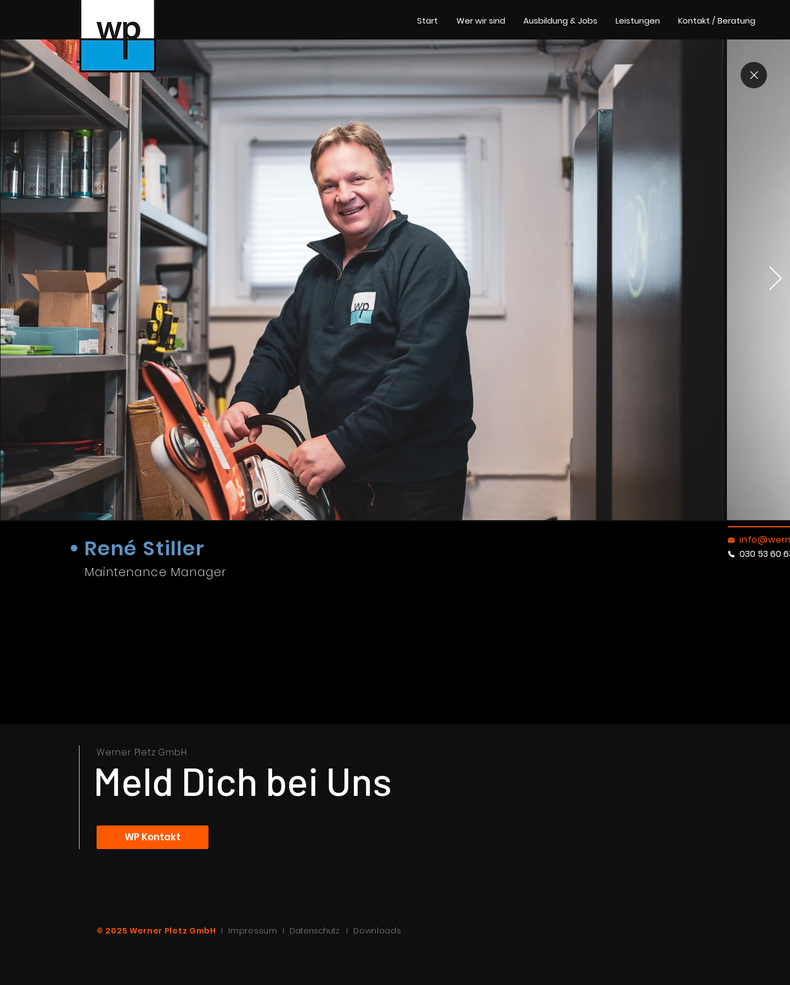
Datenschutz (318, 930)
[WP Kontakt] (152, 837)
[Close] (754, 75)
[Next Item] (775, 279)
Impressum (252, 930)
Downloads (377, 930)
